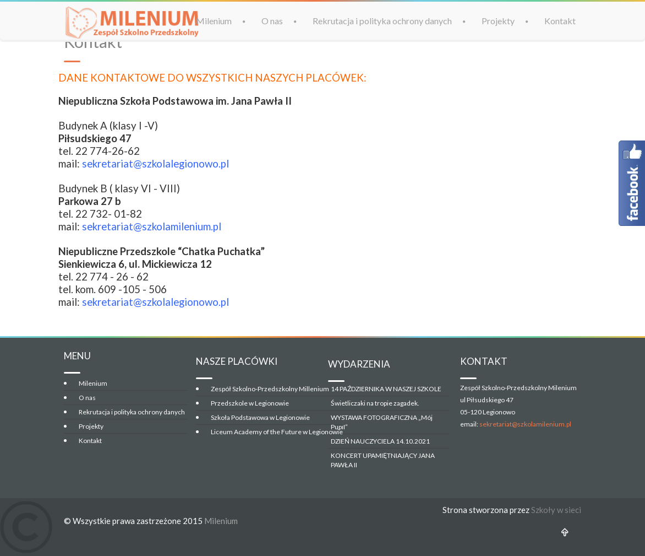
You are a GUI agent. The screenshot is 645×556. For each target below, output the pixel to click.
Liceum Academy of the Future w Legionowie (277, 432)
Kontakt (560, 20)
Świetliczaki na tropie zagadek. (375, 403)
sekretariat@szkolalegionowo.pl (155, 164)
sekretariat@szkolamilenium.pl (525, 424)
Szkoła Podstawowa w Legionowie (260, 417)
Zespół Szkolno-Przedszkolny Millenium (270, 389)
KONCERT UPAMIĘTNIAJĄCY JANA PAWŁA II (383, 460)
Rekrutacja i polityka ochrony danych (382, 20)
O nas (272, 20)
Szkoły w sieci (556, 510)
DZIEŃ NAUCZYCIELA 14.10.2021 (380, 441)
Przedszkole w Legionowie (250, 403)
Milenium (214, 20)
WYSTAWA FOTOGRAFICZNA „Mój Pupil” (382, 422)
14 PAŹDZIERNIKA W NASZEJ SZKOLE (386, 389)
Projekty (498, 20)
